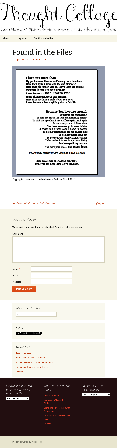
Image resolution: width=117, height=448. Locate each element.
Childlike (19, 371)
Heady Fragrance (23, 353)
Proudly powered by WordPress (27, 441)
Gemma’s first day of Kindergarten (34, 203)
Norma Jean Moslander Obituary (30, 357)
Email (16, 275)
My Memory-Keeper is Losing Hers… (32, 367)
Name (16, 268)
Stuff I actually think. (43, 38)
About (6, 38)
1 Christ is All (40, 59)
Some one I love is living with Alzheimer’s (34, 362)
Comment (18, 233)
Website (16, 281)
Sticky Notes (21, 38)
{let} (100, 203)
